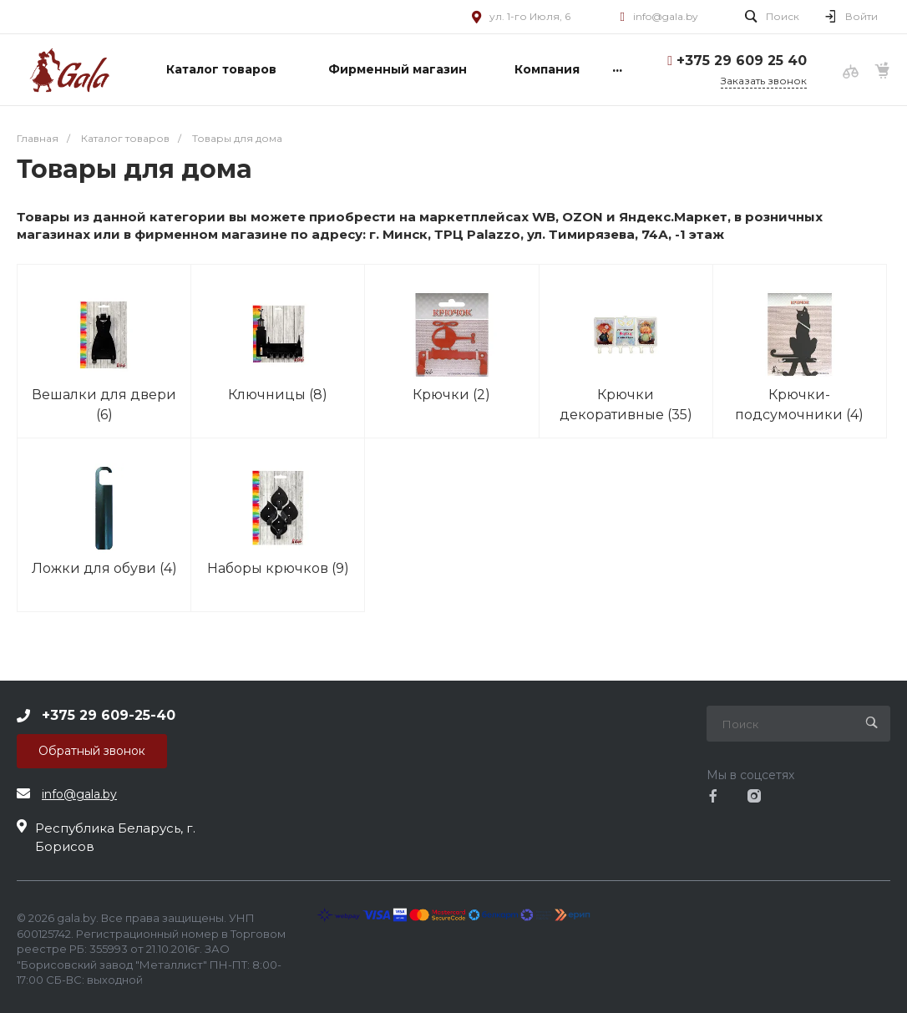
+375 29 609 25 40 (741, 60)
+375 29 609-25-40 (108, 715)
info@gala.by (665, 16)
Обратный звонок (91, 750)
